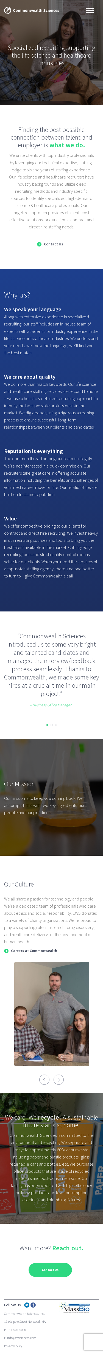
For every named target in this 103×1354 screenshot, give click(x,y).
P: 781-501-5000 (15, 1330)
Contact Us (53, 244)
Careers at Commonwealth (34, 950)
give (29, 576)
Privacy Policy (13, 1346)
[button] (47, 725)
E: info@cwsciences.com (20, 1338)
